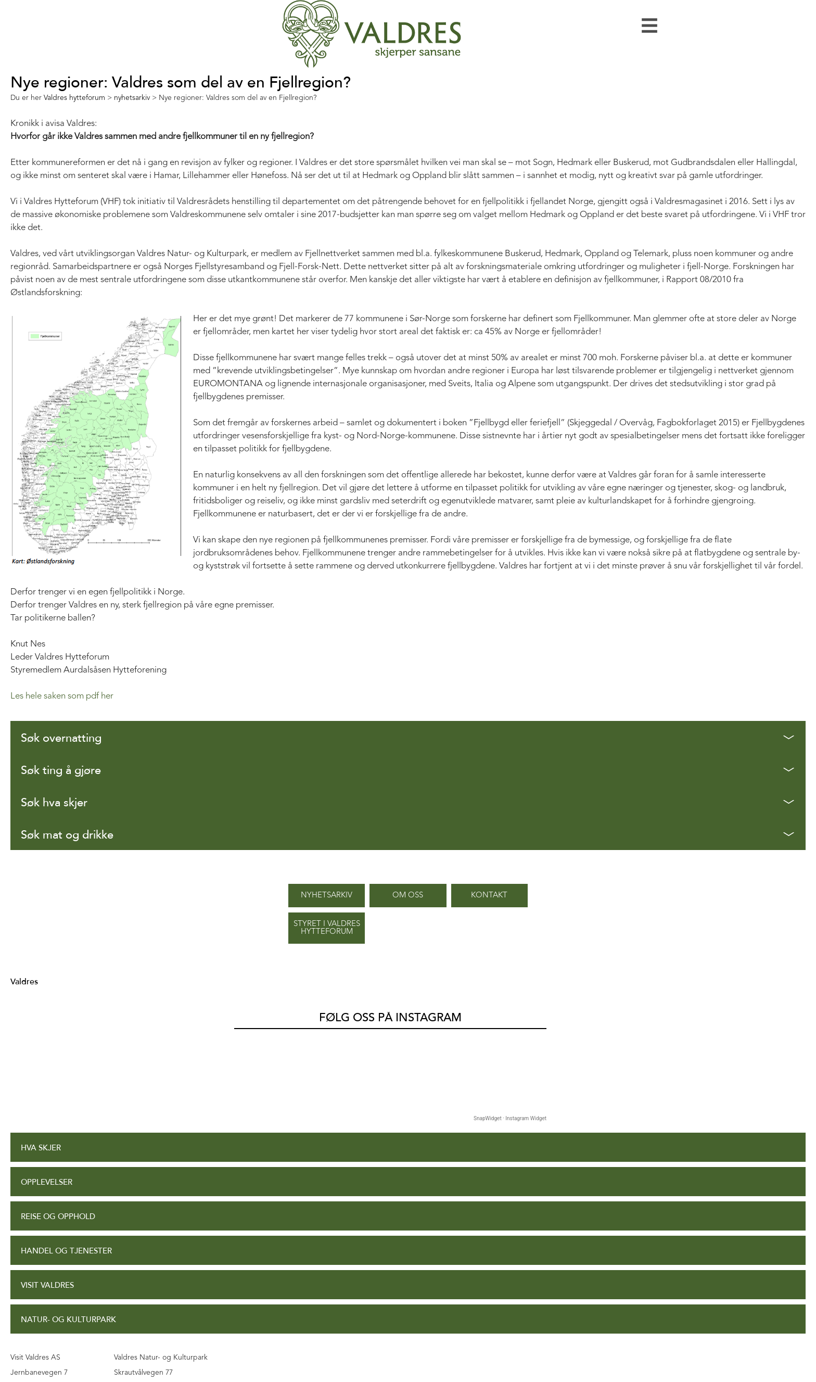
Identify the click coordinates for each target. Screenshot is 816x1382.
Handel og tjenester (66, 1251)
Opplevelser (46, 1182)
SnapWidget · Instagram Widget (510, 1118)
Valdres (24, 982)
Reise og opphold (58, 1217)
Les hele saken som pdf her (61, 696)
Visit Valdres (47, 1285)
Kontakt (489, 895)
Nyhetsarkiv (326, 895)
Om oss (407, 895)
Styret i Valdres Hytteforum (327, 928)
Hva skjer (41, 1148)
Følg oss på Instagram (390, 1017)
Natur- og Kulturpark (68, 1320)
